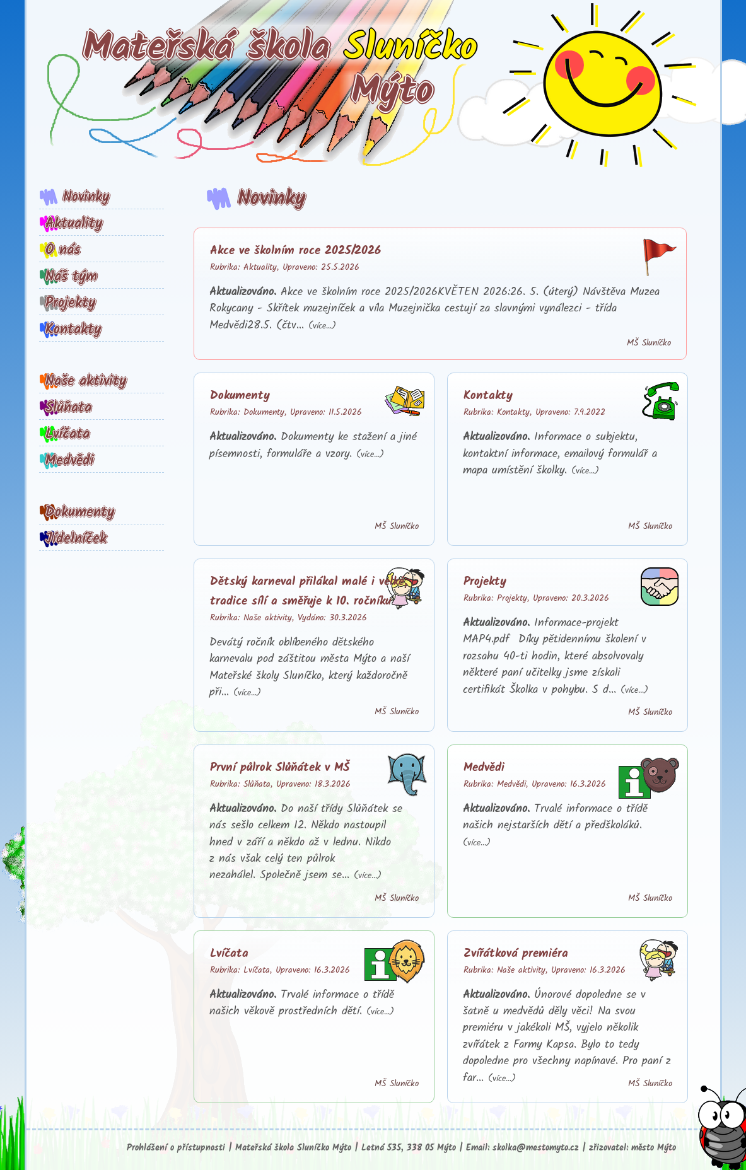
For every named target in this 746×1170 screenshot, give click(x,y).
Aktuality (73, 223)
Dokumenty (79, 512)
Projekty (70, 303)
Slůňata (68, 408)
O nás (62, 250)
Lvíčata (67, 434)
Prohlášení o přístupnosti (176, 1148)
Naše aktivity (85, 381)
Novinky (86, 197)
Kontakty (73, 329)
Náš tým (71, 276)
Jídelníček (76, 539)
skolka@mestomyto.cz (535, 1148)
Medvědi (69, 460)
